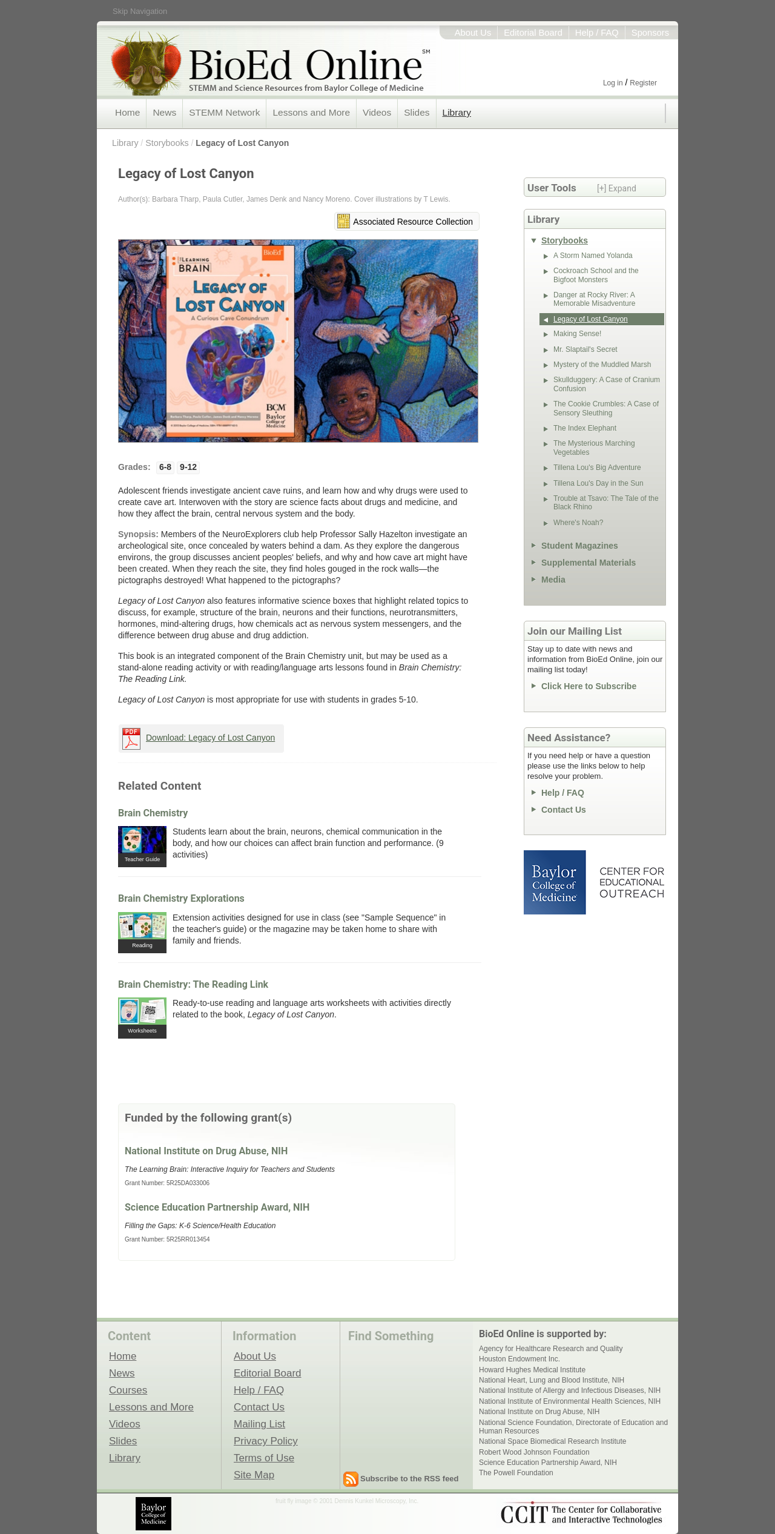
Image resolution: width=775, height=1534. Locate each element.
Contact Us (563, 810)
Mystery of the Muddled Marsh (602, 364)
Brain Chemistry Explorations (181, 898)
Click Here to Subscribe (588, 686)
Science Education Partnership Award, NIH (217, 1207)
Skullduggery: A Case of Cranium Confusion (606, 383)
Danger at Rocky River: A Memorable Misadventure (594, 299)
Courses (128, 1389)
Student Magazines (579, 545)
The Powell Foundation (516, 1473)
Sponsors (650, 33)
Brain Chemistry (153, 813)
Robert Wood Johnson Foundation (534, 1452)
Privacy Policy (266, 1440)
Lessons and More (311, 112)
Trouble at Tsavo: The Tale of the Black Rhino (606, 502)
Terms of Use (264, 1457)
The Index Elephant (584, 428)
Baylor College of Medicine (556, 882)
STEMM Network (224, 112)
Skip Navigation (140, 11)
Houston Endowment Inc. (519, 1359)
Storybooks (167, 143)
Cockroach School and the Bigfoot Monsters (596, 274)
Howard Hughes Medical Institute (532, 1370)
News (164, 112)
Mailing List (259, 1423)
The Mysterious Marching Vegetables (594, 447)
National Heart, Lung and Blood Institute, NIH (551, 1380)
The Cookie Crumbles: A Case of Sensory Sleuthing (606, 408)
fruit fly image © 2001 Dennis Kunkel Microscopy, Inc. (346, 1501)
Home (127, 112)
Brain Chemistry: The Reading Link (193, 984)
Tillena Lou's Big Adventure (597, 467)
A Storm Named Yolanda (593, 255)
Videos (377, 112)
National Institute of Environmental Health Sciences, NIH (570, 1401)
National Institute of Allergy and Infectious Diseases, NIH (570, 1390)
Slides (416, 112)
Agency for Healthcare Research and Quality (550, 1348)
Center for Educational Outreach (631, 882)
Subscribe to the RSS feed (409, 1478)
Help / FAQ (597, 33)
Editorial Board (533, 33)
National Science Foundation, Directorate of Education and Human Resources (573, 1426)
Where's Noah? (578, 522)
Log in (613, 83)
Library (457, 112)
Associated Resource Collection (413, 221)
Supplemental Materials (588, 562)
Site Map (254, 1474)
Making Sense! (577, 333)
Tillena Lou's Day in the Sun (598, 483)
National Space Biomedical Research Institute (552, 1441)
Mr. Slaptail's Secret (585, 349)
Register (643, 83)
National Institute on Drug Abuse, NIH (206, 1151)
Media (553, 579)
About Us (473, 33)
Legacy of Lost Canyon (242, 143)
